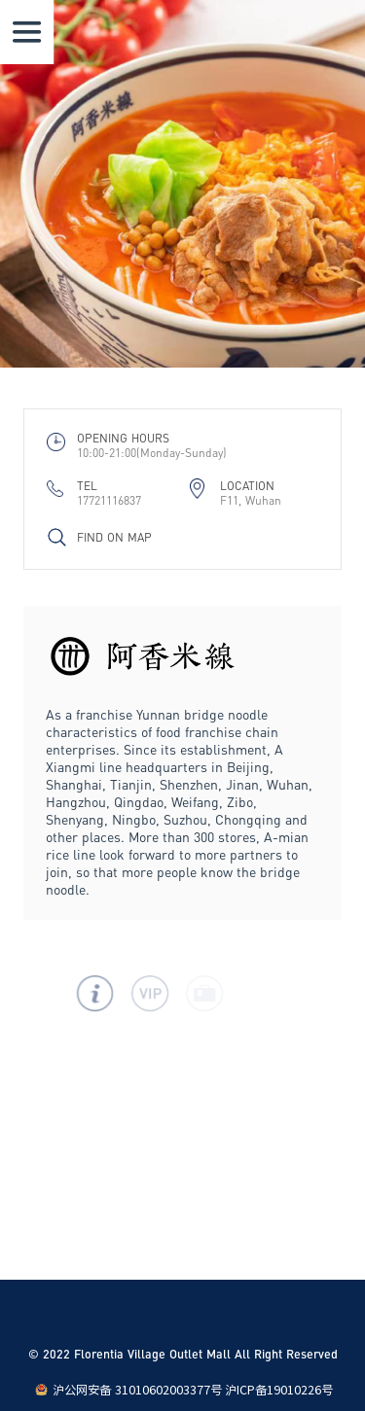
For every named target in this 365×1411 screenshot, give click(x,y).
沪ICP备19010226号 (279, 1389)
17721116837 (109, 500)
